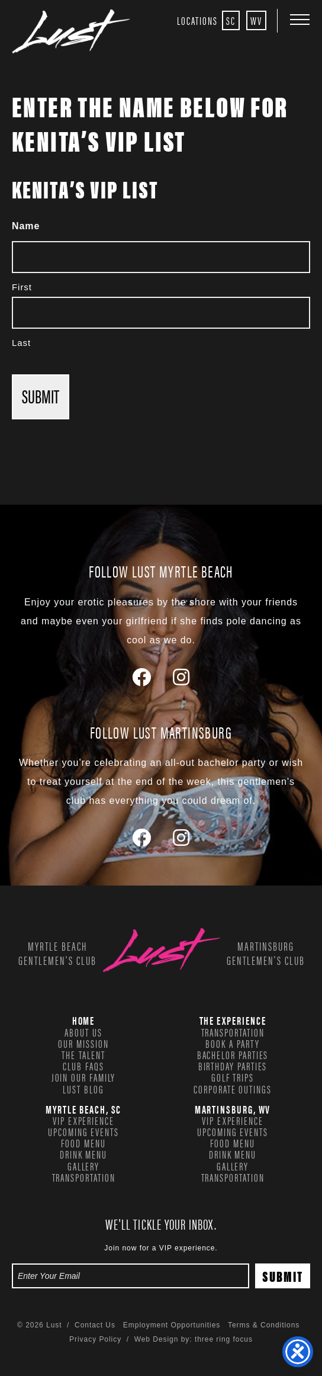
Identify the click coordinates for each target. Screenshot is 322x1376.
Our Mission (83, 1043)
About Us (83, 1032)
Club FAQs (83, 1065)
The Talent (83, 1054)
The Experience (232, 1020)
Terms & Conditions (264, 1325)
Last (21, 343)
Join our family (83, 1077)
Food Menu (83, 1142)
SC (231, 20)
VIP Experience (83, 1120)
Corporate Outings (233, 1088)
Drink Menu (83, 1154)
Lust (71, 31)
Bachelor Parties (233, 1054)
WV (256, 20)
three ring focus (224, 1339)
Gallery (83, 1165)
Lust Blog (83, 1088)
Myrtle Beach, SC (84, 1109)
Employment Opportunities (171, 1325)
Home (83, 1020)
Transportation (233, 1032)
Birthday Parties (233, 1065)
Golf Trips (232, 1077)
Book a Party (232, 1043)
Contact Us (95, 1325)
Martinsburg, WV (233, 1109)
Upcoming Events (83, 1131)
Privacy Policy (95, 1339)
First (22, 287)
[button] (300, 19)
